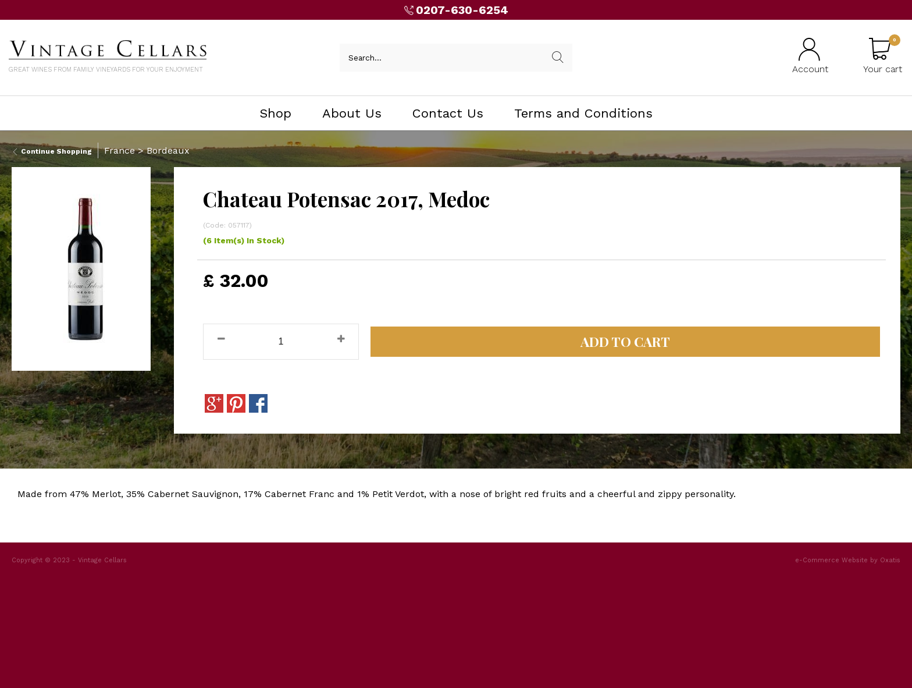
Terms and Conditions (583, 113)
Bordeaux (168, 150)
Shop (275, 113)
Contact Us (447, 113)
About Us (352, 113)
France (119, 150)
